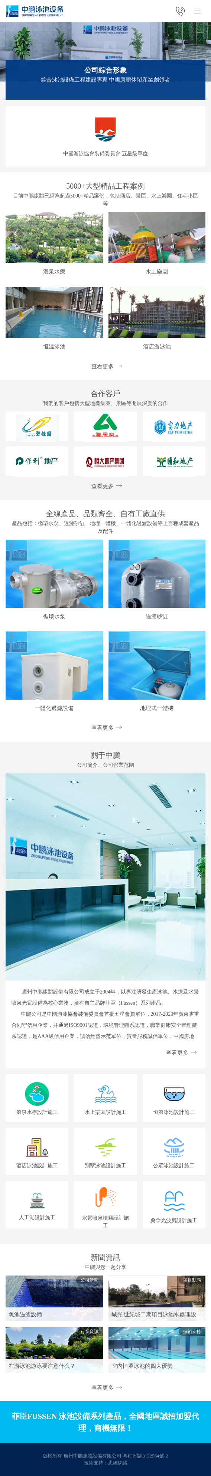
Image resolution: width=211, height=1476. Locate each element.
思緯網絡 (117, 1463)
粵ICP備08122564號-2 (145, 1456)
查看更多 (105, 366)
